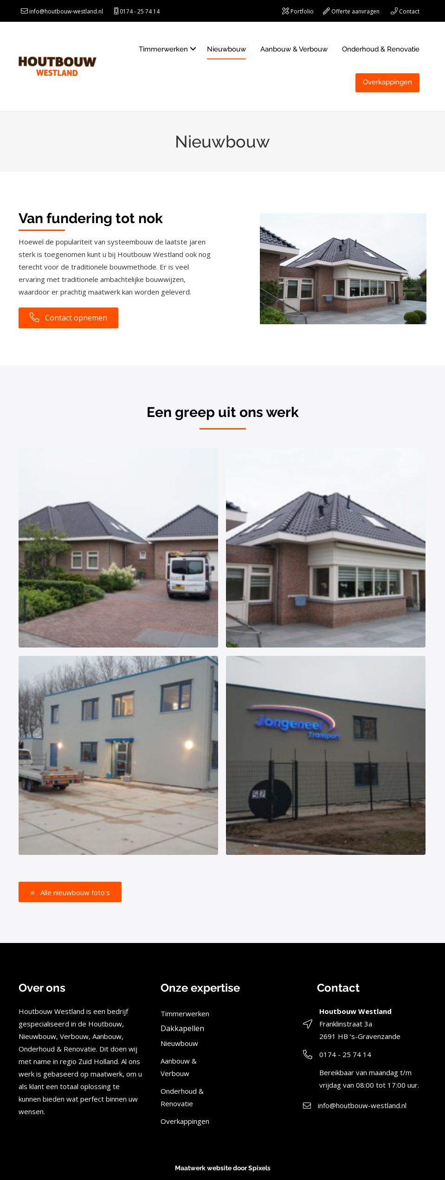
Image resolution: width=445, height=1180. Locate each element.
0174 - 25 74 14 (140, 11)
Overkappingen (387, 82)
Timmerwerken (163, 49)
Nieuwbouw (226, 49)
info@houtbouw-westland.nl (66, 11)
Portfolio (302, 11)
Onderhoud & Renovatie (380, 49)
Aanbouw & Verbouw (294, 49)
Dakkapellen (182, 1028)
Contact (409, 11)
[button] (70, 892)
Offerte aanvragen (355, 11)
